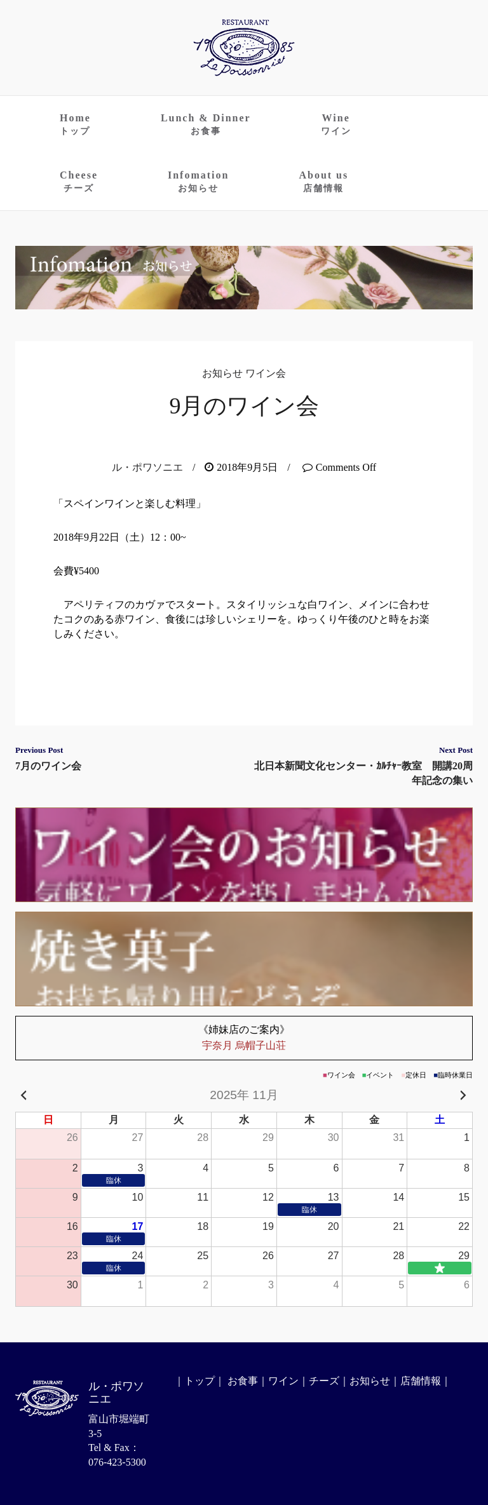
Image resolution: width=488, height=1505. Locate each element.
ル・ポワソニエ (147, 467)
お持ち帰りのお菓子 (244, 959)
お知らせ (222, 373)
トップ (199, 1380)
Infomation (198, 181)
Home (75, 124)
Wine (336, 124)
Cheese (79, 181)
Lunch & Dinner (206, 124)
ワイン (283, 1380)
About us (323, 181)
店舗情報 (420, 1380)
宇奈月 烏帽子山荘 (244, 1037)
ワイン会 (265, 373)
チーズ (324, 1380)
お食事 (242, 1380)
